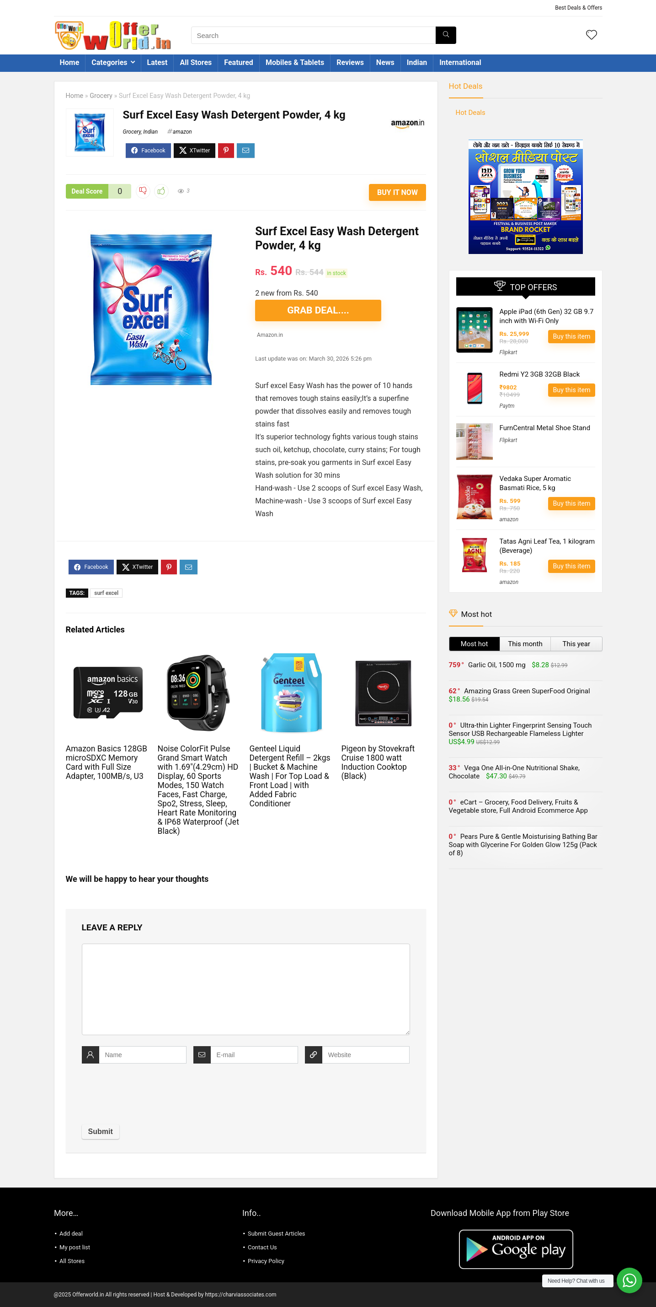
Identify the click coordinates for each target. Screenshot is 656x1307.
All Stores (196, 62)
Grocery (101, 96)
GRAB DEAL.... (318, 310)
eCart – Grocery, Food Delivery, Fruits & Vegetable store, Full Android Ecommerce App (518, 806)
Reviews (350, 62)
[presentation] (151, 1095)
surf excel (106, 593)
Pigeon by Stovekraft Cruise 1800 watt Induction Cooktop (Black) (378, 762)
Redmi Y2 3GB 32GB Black (540, 374)
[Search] (446, 35)
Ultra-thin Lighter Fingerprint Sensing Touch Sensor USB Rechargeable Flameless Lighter (520, 729)
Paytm (507, 406)
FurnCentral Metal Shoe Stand (545, 428)
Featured (238, 62)
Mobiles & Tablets (295, 62)
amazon (182, 132)
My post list (74, 1247)
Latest (157, 62)
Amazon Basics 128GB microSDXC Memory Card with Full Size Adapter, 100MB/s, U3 (106, 762)
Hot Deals (466, 86)
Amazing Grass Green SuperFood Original (527, 691)
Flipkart (508, 352)
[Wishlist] (591, 35)
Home (70, 62)
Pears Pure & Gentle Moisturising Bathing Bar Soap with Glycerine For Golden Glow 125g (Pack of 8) (523, 844)
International (460, 62)
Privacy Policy (266, 1261)
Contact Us (262, 1247)
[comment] (246, 989)
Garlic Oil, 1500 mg (497, 665)
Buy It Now (397, 192)
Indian (417, 62)
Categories (109, 62)
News (385, 62)
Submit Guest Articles (276, 1233)
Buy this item (571, 336)
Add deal (71, 1233)
